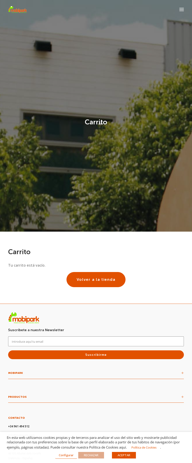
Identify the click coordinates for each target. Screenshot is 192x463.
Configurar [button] (66, 455)
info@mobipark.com (21, 348)
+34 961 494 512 (18, 339)
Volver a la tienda (96, 192)
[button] (181, 9)
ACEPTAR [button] (124, 455)
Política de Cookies (143, 447)
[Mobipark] (17, 9)
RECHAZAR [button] (91, 455)
